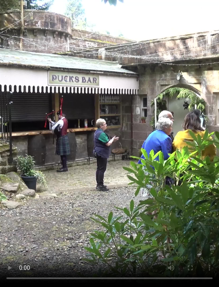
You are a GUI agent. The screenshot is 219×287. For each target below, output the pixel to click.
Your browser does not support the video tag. (109, 143)
